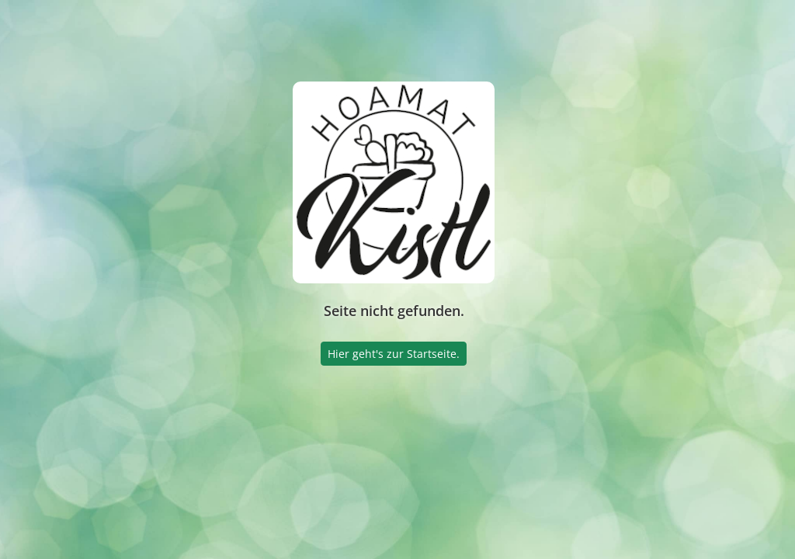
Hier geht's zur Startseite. (394, 353)
